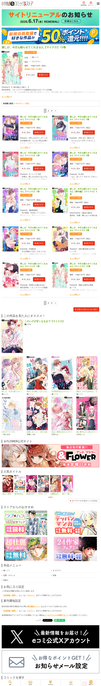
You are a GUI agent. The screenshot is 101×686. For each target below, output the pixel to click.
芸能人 (5, 580)
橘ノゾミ (35, 57)
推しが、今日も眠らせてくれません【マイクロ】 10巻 (83, 265)
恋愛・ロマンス (9, 575)
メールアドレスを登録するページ (57, 615)
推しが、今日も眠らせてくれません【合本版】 (13, 391)
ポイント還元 (31, 52)
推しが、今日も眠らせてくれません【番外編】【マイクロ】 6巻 (83, 191)
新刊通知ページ (33, 606)
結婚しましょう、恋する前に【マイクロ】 (38, 432)
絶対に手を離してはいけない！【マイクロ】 (38, 391)
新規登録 (84, 3)
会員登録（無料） (10, 595)
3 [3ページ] (51, 111)
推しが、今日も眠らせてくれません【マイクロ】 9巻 (34, 265)
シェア (38, 620)
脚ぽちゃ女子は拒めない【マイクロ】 (87, 391)
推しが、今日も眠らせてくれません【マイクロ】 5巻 (34, 190)
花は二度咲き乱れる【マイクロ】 (63, 432)
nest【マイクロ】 (8, 432)
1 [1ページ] (45, 111)
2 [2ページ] (48, 111)
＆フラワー (36, 61)
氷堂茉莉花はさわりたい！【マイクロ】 (63, 391)
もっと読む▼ (7, 97)
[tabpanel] (8, 485)
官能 (54, 575)
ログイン (91, 3)
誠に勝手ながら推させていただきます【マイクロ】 (87, 432)
